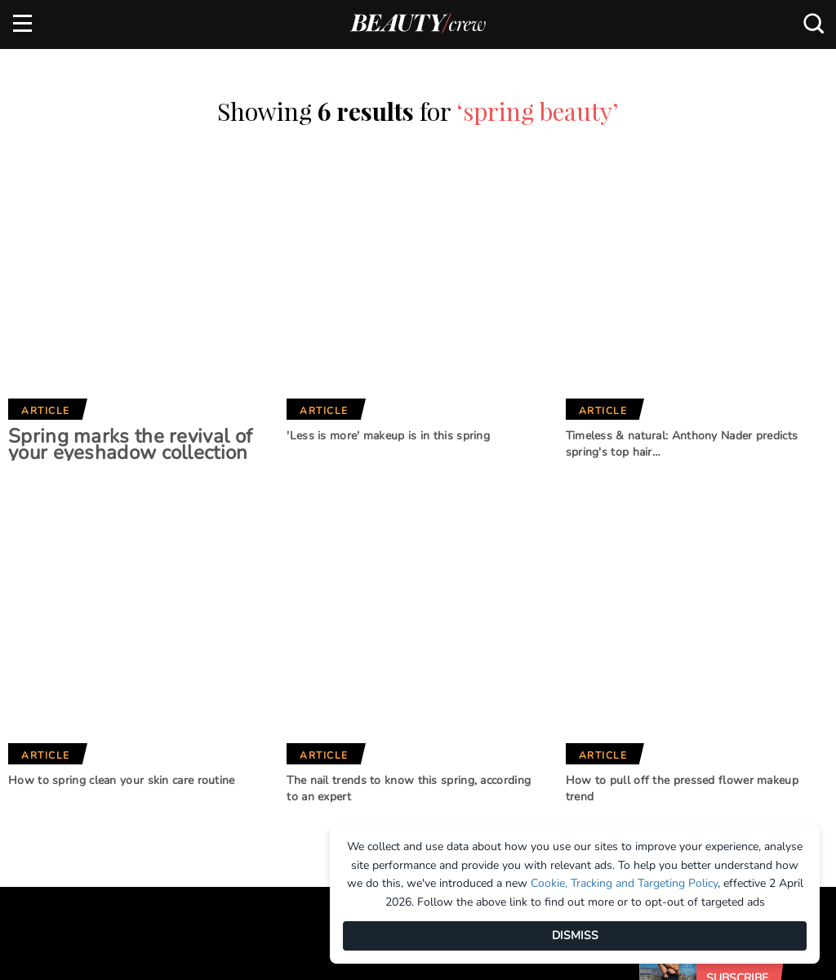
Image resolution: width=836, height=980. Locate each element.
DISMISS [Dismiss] (575, 935)
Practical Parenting (429, 772)
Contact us (45, 730)
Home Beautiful (266, 731)
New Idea (395, 745)
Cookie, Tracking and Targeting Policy (624, 883)
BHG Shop (396, 718)
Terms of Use (49, 757)
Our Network (423, 624)
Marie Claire (257, 677)
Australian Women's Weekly (281, 792)
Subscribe (737, 595)
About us (38, 677)
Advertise (40, 703)
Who (234, 758)
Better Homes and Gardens (421, 684)
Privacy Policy (54, 785)
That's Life (399, 800)
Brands (251, 624)
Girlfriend (251, 704)
